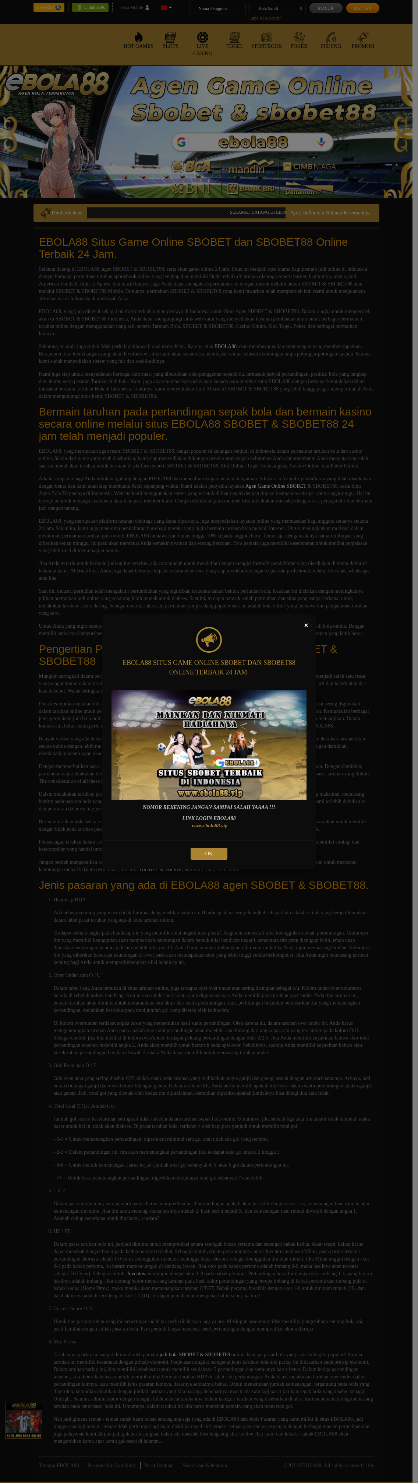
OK (209, 853)
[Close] (306, 625)
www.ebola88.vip (209, 825)
